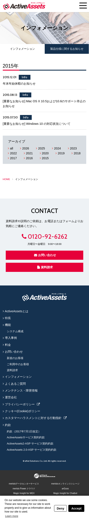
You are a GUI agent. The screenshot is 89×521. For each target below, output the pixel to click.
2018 (77, 153)
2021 (29, 153)
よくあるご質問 (15, 383)
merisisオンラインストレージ (65, 484)
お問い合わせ (45, 255)
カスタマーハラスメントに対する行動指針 (33, 418)
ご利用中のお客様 (18, 364)
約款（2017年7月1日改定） (24, 431)
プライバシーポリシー (20, 404)
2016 (29, 158)
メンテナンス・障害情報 (21, 390)
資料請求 (45, 267)
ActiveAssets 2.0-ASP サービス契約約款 (31, 449)
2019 (61, 153)
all (11, 148)
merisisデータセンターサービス (24, 484)
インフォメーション (22, 48)
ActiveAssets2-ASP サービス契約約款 (30, 443)
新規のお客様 (15, 358)
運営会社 (11, 397)
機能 (8, 325)
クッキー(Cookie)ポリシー (22, 411)
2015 (45, 158)
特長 (8, 318)
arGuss (65, 488)
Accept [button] (76, 508)
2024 (57, 148)
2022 (13, 153)
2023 (73, 148)
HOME (6, 179)
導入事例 (11, 337)
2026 (25, 148)
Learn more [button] (11, 516)
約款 (8, 425)
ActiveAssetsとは (16, 311)
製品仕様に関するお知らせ (66, 48)
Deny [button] (60, 508)
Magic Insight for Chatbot (65, 493)
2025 (41, 148)
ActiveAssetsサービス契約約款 (26, 437)
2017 (13, 158)
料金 (8, 344)
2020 (45, 153)
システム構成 (15, 331)
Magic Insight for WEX (24, 493)
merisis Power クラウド (24, 488)
